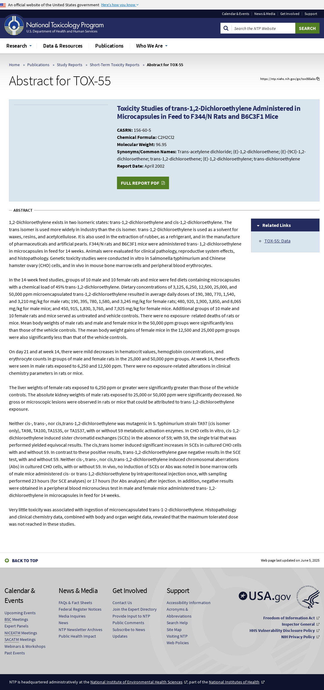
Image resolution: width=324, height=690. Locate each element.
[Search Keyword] (263, 28)
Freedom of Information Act (289, 618)
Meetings (16, 619)
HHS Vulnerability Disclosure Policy (282, 630)
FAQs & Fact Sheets (75, 602)
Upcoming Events (20, 612)
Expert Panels (16, 626)
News (63, 622)
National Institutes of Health (234, 682)
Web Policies (178, 642)
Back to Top (25, 560)
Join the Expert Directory (134, 609)
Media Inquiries (72, 616)
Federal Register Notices (80, 609)
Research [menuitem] (16, 45)
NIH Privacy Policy (298, 636)
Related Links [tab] (276, 225)
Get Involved (289, 14)
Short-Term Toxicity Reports (114, 64)
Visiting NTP (177, 636)
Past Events (14, 653)
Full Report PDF (140, 183)
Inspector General (298, 624)
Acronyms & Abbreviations (179, 612)
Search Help (177, 622)
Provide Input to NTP (131, 616)
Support (311, 14)
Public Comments (128, 622)
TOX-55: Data (277, 241)
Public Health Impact (77, 636)
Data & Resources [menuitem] (63, 45)
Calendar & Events (235, 14)
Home (14, 64)
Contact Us (122, 602)
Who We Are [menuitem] (149, 45)
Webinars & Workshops (24, 646)
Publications (38, 64)
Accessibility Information (189, 602)
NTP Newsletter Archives (80, 629)
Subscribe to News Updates (128, 633)
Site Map (174, 629)
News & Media (264, 14)
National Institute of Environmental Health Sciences (136, 682)
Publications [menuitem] (109, 45)
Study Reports (69, 64)
